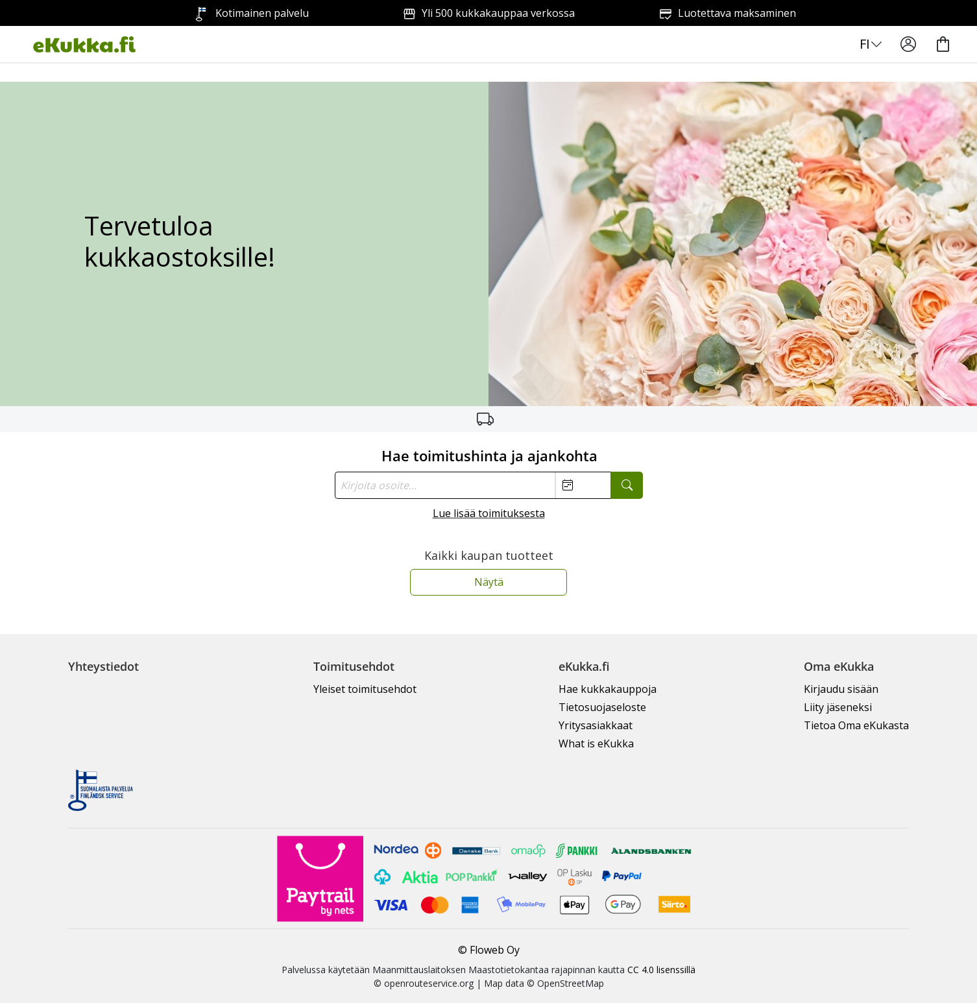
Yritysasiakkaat (596, 725)
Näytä (488, 582)
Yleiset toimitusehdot (364, 689)
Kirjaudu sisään (841, 689)
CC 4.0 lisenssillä (661, 969)
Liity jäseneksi (838, 707)
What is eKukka (596, 743)
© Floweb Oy (489, 950)
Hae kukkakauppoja (608, 689)
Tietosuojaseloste (602, 707)
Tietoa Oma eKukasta (856, 725)
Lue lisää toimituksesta (489, 513)
